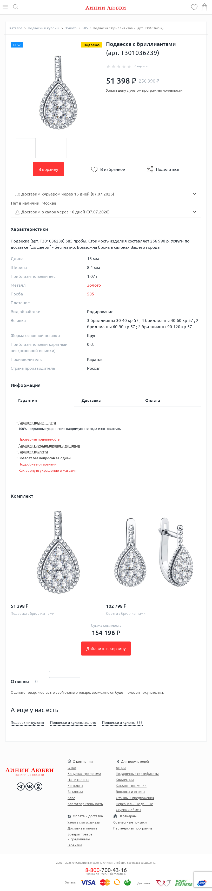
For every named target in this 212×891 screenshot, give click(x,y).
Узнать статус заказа (84, 822)
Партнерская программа (133, 828)
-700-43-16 (106, 870)
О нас (72, 768)
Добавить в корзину (106, 648)
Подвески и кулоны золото (73, 722)
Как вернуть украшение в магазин (47, 470)
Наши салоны (78, 779)
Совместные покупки (130, 822)
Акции (121, 768)
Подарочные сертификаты (137, 773)
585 (90, 294)
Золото (94, 285)
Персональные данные (134, 804)
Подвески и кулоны (27, 722)
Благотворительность (85, 804)
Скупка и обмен (128, 810)
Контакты (75, 785)
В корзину (48, 169)
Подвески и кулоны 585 (122, 722)
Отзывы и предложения (135, 798)
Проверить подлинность (38, 439)
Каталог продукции (131, 785)
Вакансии (75, 791)
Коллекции (125, 779)
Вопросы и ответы (130, 791)
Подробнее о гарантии (37, 464)
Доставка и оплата (82, 828)
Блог (71, 798)
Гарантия (75, 845)
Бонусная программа (84, 773)
